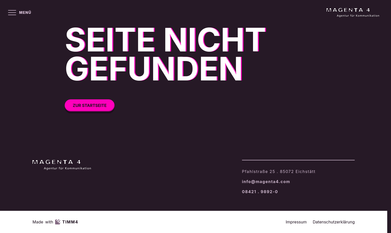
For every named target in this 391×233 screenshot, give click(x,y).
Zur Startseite (89, 105)
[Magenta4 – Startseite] (353, 12)
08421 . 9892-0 (260, 191)
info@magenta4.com (266, 181)
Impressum (296, 221)
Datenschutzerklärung (334, 221)
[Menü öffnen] (19, 12)
